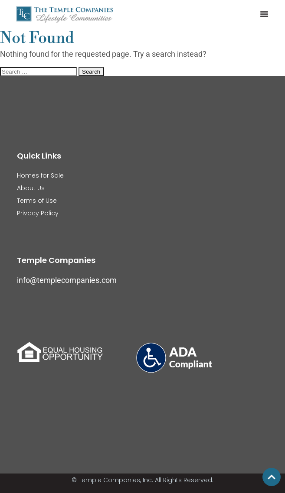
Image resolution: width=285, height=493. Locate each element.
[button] (264, 13)
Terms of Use (37, 200)
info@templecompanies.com (67, 280)
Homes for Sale (40, 175)
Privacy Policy (38, 213)
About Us (31, 188)
